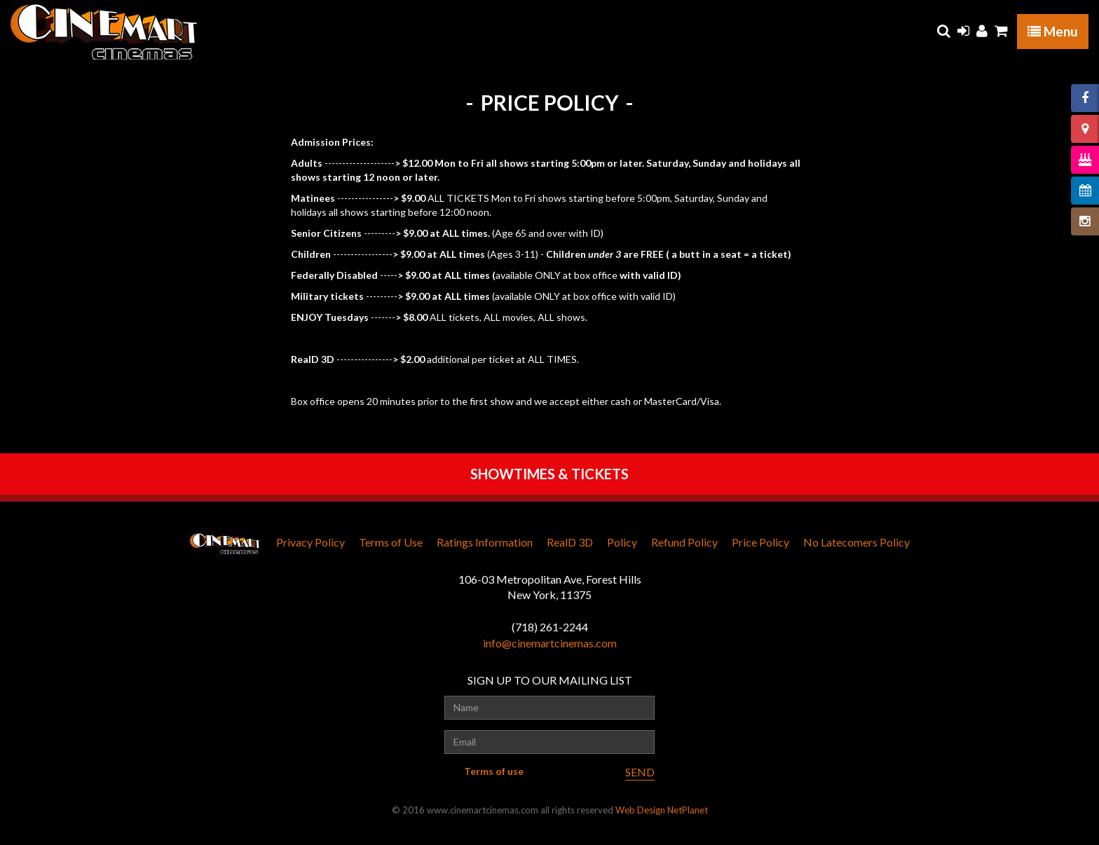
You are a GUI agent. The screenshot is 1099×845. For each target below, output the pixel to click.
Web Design (640, 810)
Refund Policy (684, 542)
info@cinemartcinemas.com (550, 643)
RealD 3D (570, 542)
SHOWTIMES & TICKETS (549, 473)
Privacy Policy (310, 542)
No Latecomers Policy (856, 542)
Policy (622, 542)
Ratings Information (485, 542)
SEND (640, 771)
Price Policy (760, 542)
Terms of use (494, 771)
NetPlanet (687, 810)
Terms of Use (391, 542)
